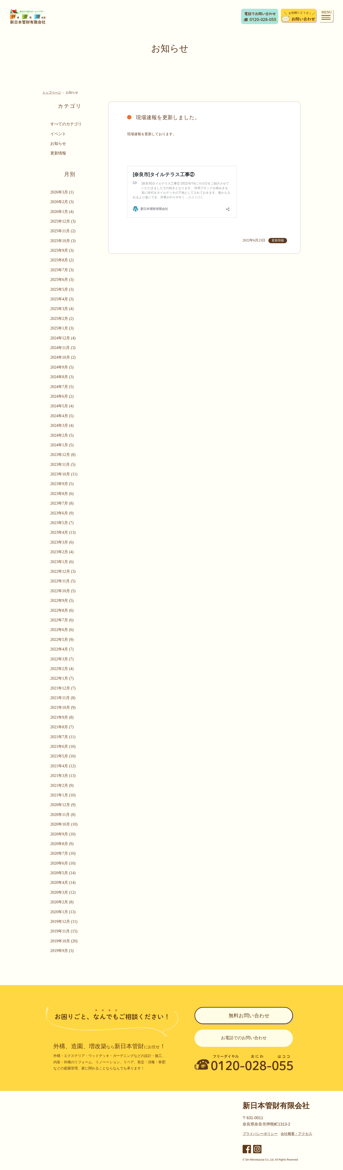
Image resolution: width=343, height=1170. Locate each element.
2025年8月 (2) (62, 260)
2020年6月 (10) (63, 863)
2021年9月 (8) (62, 717)
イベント (58, 134)
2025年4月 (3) (62, 299)
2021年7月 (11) (63, 737)
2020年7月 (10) (63, 853)
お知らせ (58, 143)
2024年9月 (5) (62, 367)
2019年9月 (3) (62, 950)
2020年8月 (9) (62, 844)
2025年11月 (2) (63, 231)
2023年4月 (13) (63, 532)
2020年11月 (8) (63, 814)
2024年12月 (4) (63, 338)
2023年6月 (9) (62, 513)
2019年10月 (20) (64, 941)
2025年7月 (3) (62, 270)
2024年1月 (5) (62, 445)
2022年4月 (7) (62, 649)
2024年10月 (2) (63, 357)
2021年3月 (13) (63, 775)
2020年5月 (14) (63, 873)
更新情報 (58, 153)
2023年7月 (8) (62, 503)
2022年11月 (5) (63, 581)
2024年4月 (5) (62, 416)
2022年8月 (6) (62, 610)
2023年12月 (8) (63, 454)
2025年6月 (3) (62, 279)
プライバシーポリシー (260, 1134)
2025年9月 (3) (62, 250)
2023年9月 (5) (62, 484)
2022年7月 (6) (62, 620)
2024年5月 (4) (62, 406)
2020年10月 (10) (64, 824)
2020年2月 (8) (62, 902)
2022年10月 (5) (63, 591)
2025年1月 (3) (62, 328)
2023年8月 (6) (62, 493)
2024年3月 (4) (62, 425)
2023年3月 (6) (62, 542)
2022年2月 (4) (62, 669)
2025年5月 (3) (62, 289)
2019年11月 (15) (64, 931)
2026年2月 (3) (62, 202)
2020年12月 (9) (63, 805)
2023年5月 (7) (62, 523)
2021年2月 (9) (62, 785)
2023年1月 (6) (62, 562)
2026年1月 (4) (62, 211)
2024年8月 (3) (62, 377)
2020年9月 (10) (63, 834)
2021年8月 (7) (62, 727)
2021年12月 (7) (63, 688)
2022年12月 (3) (63, 571)
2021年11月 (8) (63, 698)
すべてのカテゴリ (66, 124)
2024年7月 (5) (62, 387)
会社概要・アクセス (296, 1134)
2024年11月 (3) (63, 348)
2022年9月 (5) (62, 600)
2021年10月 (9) (63, 707)
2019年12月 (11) (64, 921)
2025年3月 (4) (62, 309)
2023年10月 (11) (64, 474)
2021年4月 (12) (63, 766)
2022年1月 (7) (62, 678)
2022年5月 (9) (62, 639)
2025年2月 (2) (62, 318)
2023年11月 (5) (63, 464)
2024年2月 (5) (62, 435)
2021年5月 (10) (63, 756)
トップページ (51, 92)
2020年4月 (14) (63, 882)
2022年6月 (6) (62, 630)
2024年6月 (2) (62, 396)
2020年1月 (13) (63, 912)
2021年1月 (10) (63, 795)
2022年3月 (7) (62, 659)
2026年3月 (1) (62, 192)
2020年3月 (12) (63, 892)
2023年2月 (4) (62, 552)
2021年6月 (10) (63, 746)
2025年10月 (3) (63, 241)
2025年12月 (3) (63, 221)
